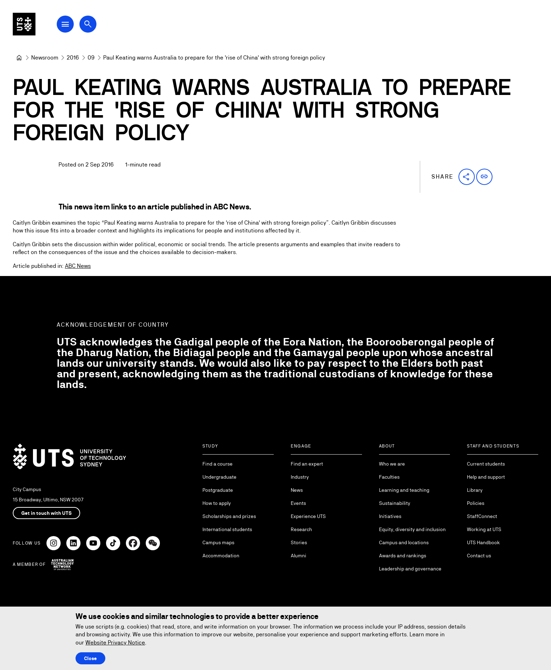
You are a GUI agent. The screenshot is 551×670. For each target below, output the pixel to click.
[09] (91, 58)
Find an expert (307, 464)
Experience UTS (308, 516)
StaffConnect (482, 516)
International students (227, 529)
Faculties (389, 477)
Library (475, 490)
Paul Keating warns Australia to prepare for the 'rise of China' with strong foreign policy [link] (214, 57)
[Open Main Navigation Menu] (72, 25)
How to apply (216, 503)
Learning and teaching (404, 490)
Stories (299, 542)
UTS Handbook (483, 542)
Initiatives (390, 516)
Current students (486, 464)
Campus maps (218, 542)
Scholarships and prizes (229, 516)
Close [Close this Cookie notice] (90, 658)
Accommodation (220, 555)
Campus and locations (404, 542)
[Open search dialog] (95, 25)
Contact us (479, 555)
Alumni (298, 555)
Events (298, 503)
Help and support (486, 477)
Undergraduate (219, 477)
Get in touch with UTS (46, 513)
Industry (300, 477)
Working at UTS (484, 529)
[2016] (73, 58)
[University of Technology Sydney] (19, 57)
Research (301, 529)
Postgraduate (217, 490)
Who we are (392, 464)
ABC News (78, 266)
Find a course (217, 464)
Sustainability (394, 503)
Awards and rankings (402, 555)
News (297, 490)
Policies (475, 503)
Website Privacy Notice (115, 642)
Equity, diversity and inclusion (412, 529)
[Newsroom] (44, 58)
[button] (466, 176)
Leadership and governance (410, 569)
